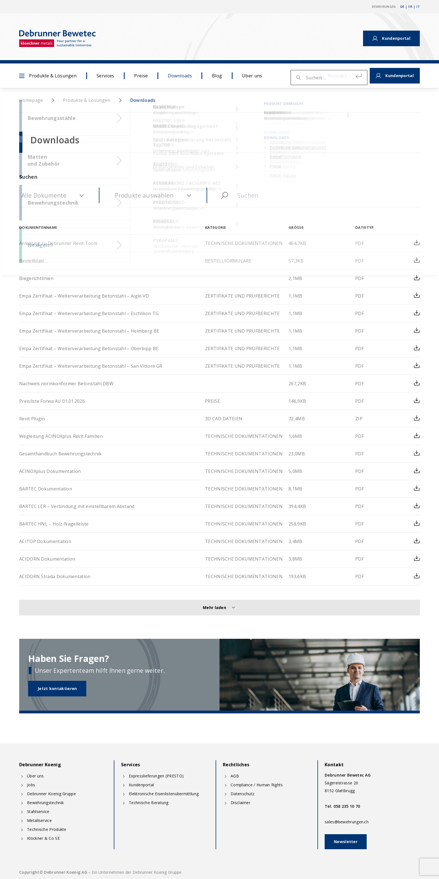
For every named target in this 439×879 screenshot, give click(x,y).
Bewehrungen (384, 6)
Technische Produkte (46, 829)
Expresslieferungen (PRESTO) (156, 776)
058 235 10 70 (347, 806)
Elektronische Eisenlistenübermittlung (164, 793)
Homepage (31, 100)
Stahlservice (38, 811)
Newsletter (345, 841)
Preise (141, 76)
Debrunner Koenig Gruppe (51, 793)
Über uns (252, 76)
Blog (217, 76)
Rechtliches (236, 765)
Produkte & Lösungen (48, 76)
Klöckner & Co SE (43, 838)
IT (418, 6)
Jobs (31, 784)
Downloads (180, 76)
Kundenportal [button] (391, 38)
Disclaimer (240, 802)
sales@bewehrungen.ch (347, 821)
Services (105, 76)
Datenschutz (242, 793)
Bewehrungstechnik (45, 802)
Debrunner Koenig (40, 765)
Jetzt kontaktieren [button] (57, 688)
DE (402, 6)
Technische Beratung (149, 802)
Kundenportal (141, 784)
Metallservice (39, 820)
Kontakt (343, 38)
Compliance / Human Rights (257, 784)
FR (410, 6)
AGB (235, 776)
